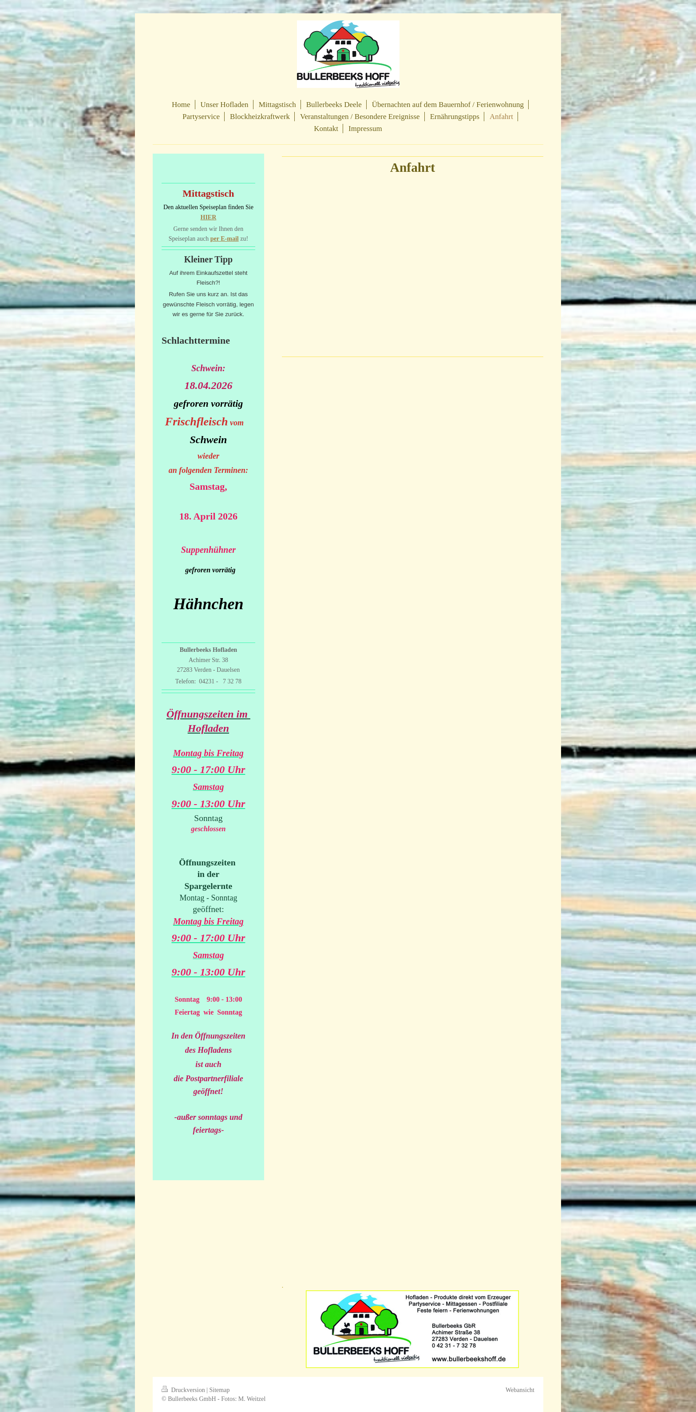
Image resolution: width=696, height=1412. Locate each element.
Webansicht (520, 1390)
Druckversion (184, 1390)
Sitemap (220, 1390)
